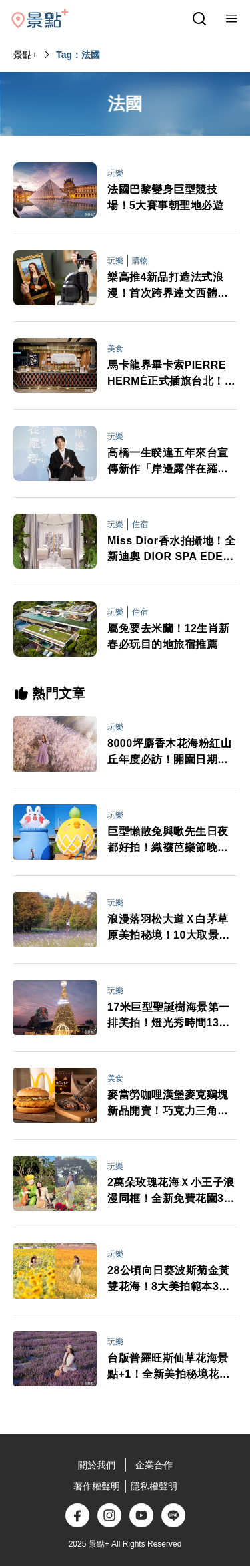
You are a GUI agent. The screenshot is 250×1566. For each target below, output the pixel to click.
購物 (140, 260)
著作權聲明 (96, 1486)
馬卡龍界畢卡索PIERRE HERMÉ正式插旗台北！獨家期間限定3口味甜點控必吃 (171, 374)
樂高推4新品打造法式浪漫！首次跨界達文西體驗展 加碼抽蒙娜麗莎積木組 (169, 286)
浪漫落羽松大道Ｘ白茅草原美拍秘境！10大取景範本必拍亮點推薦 (168, 928)
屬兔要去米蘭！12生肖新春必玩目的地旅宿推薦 (168, 636)
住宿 (140, 524)
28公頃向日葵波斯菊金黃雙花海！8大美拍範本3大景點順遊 (168, 1280)
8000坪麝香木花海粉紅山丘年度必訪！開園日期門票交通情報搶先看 (169, 753)
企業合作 (154, 1465)
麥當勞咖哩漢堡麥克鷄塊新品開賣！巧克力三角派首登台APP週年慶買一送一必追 (168, 1104)
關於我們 (96, 1465)
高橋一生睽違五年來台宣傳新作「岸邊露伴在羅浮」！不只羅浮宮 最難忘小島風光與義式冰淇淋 (169, 462)
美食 (115, 348)
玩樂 (115, 173)
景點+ (25, 54)
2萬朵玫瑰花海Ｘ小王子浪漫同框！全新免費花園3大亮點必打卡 (171, 1192)
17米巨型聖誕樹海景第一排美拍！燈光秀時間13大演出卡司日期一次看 (168, 1016)
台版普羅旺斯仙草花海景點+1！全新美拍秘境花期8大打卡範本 (172, 1367)
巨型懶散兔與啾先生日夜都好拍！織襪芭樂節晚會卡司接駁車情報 (168, 841)
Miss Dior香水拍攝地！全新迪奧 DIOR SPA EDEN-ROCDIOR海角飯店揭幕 (171, 550)
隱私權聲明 (154, 1486)
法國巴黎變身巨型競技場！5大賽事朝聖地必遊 (165, 197)
